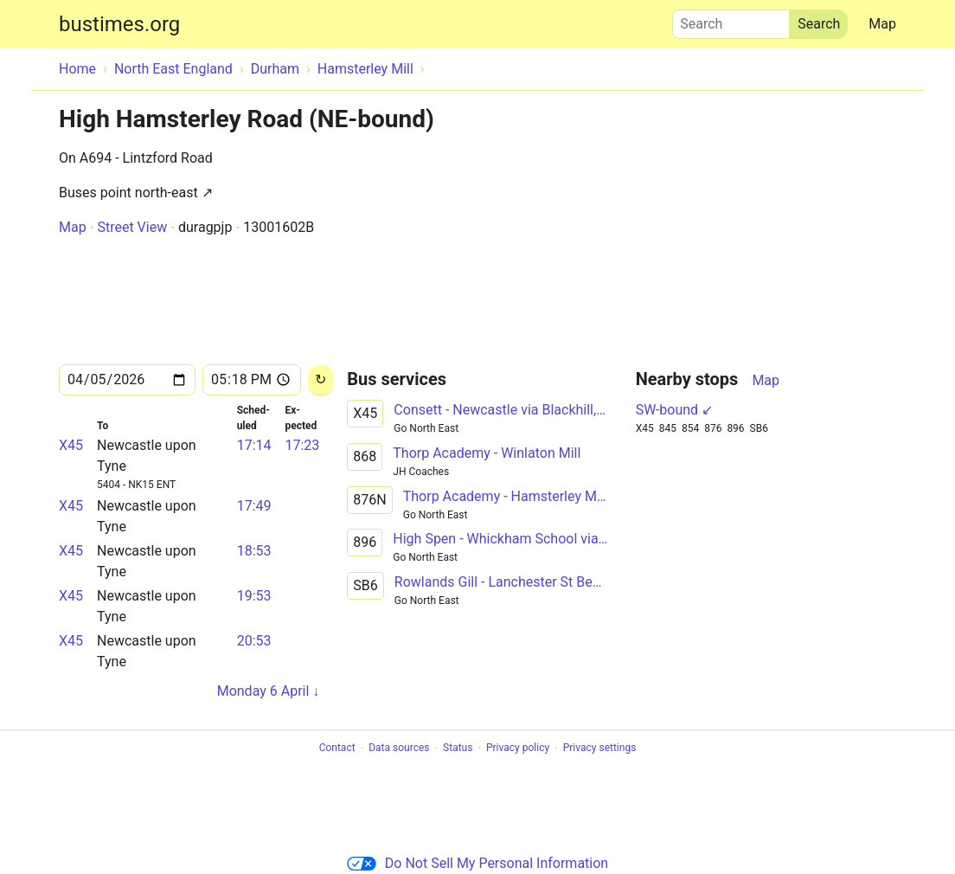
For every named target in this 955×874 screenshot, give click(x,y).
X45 (71, 445)
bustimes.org (119, 24)
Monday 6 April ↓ (268, 691)
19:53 (254, 596)
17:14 (254, 445)
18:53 (254, 551)
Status (457, 748)
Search (731, 20)
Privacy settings (600, 748)
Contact (337, 748)
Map (882, 24)
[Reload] (320, 380)
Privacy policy (517, 748)
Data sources (399, 748)
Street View (132, 227)
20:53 (254, 641)
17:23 (302, 445)
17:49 (254, 506)
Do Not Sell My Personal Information (477, 863)
